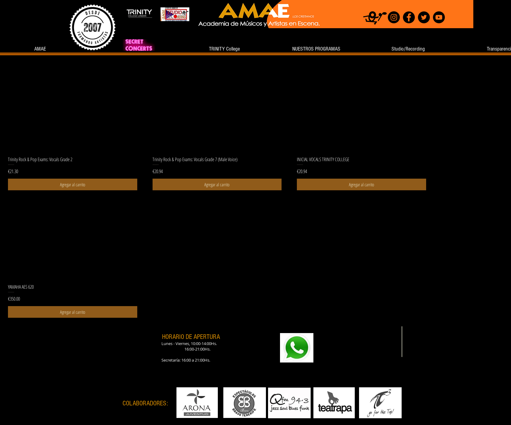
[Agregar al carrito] (72, 185)
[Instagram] (394, 17)
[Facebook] (409, 17)
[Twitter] (424, 17)
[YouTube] (439, 17)
